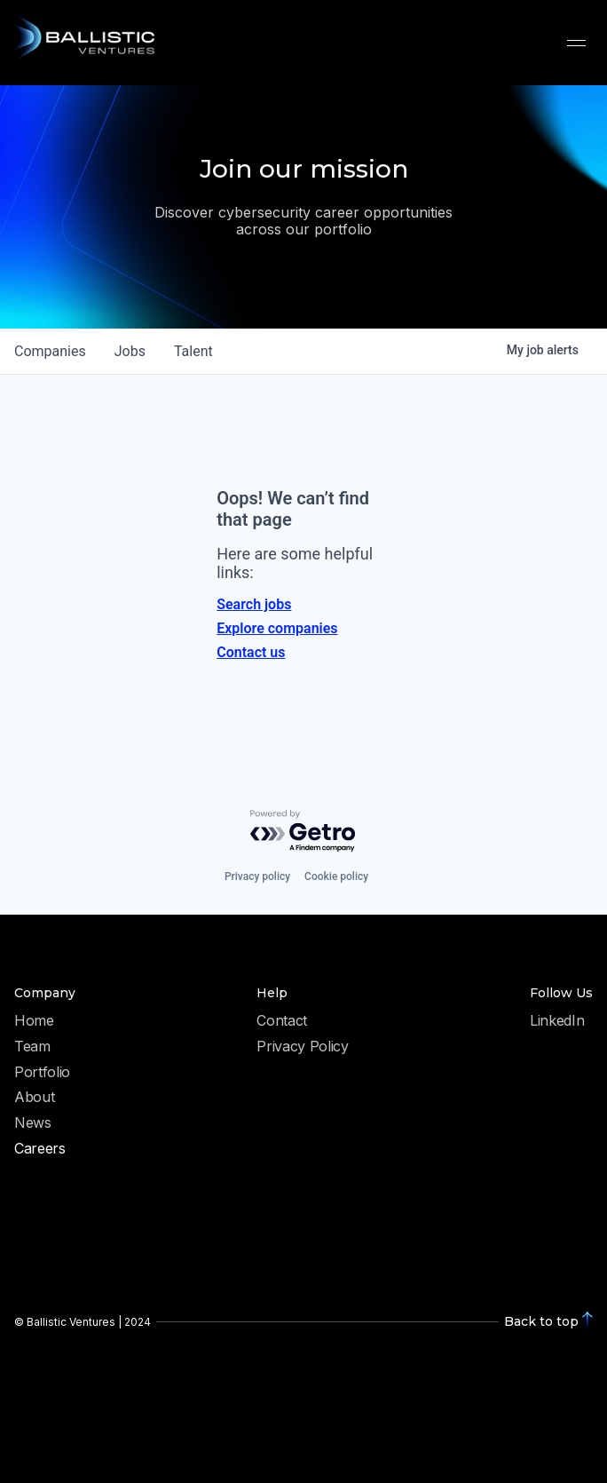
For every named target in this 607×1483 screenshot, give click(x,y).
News (32, 1123)
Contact (281, 1021)
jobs (130, 351)
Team (32, 1047)
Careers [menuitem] (40, 1149)
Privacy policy (257, 876)
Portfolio (42, 1073)
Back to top (541, 1321)
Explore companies (277, 628)
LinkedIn (557, 1021)
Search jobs (254, 604)
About (34, 1098)
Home (34, 1021)
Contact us (251, 652)
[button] (576, 42)
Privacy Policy (302, 1047)
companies (50, 351)
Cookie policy (336, 876)
